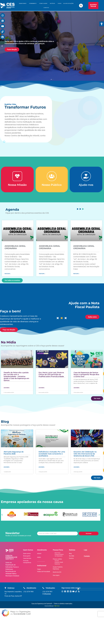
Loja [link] (85, 550)
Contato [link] (46, 7)
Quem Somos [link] (23, 3)
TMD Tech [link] (56, 606)
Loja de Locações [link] (68, 3)
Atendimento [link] (33, 3)
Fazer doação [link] (12, 49)
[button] (2, 46)
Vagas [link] (59, 3)
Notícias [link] (53, 3)
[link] (101, 23)
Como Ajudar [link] (43, 3)
